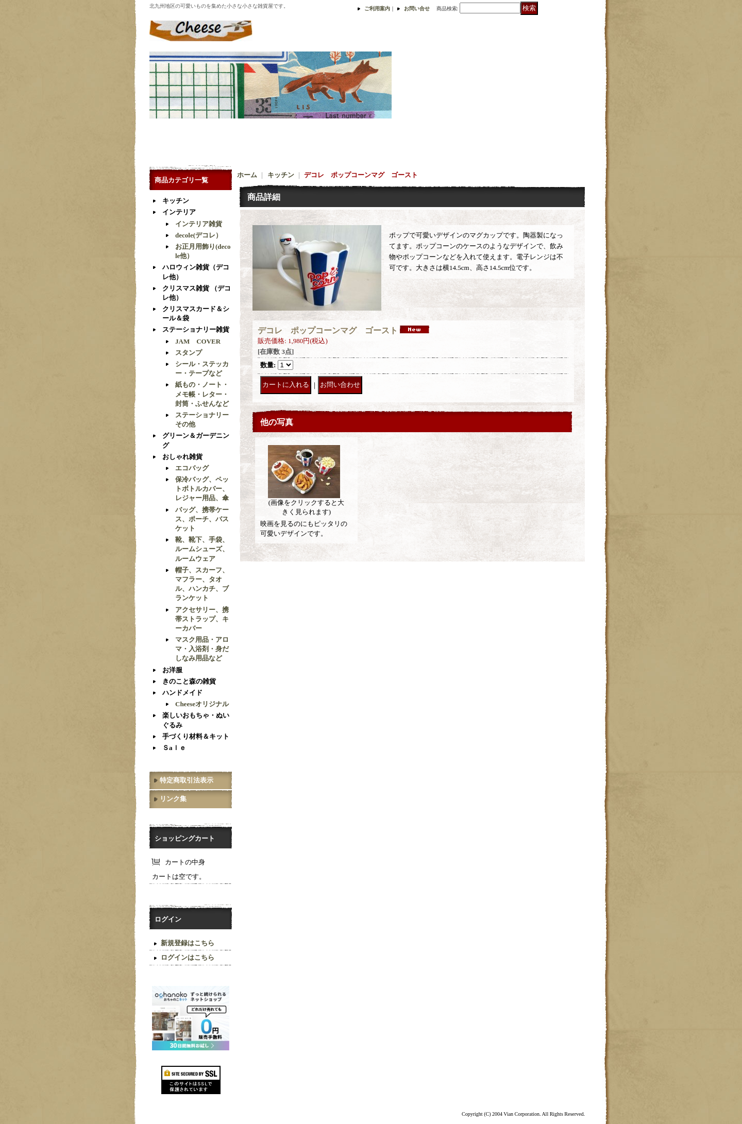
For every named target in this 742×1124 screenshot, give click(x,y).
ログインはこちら (187, 957)
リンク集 (173, 799)
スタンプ (188, 352)
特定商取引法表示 (186, 780)
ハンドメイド (182, 692)
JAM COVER (198, 341)
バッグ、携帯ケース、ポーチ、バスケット (202, 519)
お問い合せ (417, 8)
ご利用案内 (377, 8)
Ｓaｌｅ (174, 748)
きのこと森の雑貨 (189, 681)
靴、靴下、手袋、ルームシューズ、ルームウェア (202, 549)
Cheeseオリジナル (202, 704)
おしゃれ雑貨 (182, 457)
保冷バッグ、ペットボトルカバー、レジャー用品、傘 (202, 488)
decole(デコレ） (198, 235)
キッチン (175, 201)
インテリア (179, 212)
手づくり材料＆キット (195, 736)
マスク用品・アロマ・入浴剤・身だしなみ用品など (202, 649)
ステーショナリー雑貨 (195, 329)
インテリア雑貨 (198, 224)
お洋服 (172, 670)
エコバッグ (192, 468)
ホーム (247, 175)
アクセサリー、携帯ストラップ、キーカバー (202, 619)
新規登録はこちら (187, 943)
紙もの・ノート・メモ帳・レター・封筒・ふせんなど (202, 394)
